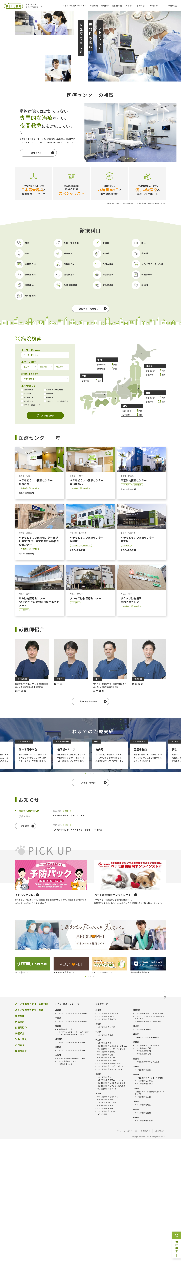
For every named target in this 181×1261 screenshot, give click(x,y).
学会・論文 (142, 5)
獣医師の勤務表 (26, 493)
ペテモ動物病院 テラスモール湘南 (148, 1021)
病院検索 (105, 5)
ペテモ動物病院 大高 (143, 1054)
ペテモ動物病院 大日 (143, 1097)
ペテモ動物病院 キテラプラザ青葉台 (149, 1013)
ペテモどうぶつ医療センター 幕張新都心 (72, 1021)
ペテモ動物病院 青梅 (105, 1108)
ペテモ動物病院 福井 (143, 1029)
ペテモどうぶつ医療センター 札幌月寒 (72, 1013)
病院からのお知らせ (29, 810)
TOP (165, 995)
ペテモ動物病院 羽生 (105, 1043)
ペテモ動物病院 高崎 (105, 1035)
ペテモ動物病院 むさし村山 (107, 1097)
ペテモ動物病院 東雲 (105, 1105)
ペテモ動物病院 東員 (143, 1070)
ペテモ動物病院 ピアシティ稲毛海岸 (111, 1086)
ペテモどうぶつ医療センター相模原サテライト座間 (150, 1017)
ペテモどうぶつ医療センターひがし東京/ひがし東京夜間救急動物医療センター (73, 1033)
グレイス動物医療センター (67, 1061)
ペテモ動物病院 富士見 (106, 1052)
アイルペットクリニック (106, 1102)
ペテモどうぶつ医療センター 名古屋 (71, 1050)
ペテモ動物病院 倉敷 (143, 1113)
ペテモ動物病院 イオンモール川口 (110, 1069)
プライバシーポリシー (125, 1131)
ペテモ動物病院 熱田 (143, 1051)
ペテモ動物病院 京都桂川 (144, 1081)
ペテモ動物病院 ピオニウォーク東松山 (112, 1046)
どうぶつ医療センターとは (75, 5)
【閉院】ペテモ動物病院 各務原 (147, 1037)
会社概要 (158, 1131)
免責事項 (144, 1131)
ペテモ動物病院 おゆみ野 (107, 1089)
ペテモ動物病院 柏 (104, 1077)
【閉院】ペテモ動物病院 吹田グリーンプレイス (150, 1093)
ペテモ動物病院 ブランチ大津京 (147, 1062)
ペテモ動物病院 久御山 (143, 1084)
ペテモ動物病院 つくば (106, 1027)
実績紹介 (129, 5)
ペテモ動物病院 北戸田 (106, 1057)
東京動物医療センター (65, 1029)
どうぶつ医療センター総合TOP (31, 1003)
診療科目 (94, 5)
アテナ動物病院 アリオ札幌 (107, 1013)
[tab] (125, 158)
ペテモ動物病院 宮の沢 (106, 1016)
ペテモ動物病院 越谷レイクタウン (110, 1063)
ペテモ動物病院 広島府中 (144, 1121)
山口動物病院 (102, 1114)
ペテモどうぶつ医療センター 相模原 (71, 1042)
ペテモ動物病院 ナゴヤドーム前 (147, 1045)
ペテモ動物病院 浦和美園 (107, 1060)
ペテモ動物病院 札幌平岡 (107, 1019)
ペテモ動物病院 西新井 (106, 1100)
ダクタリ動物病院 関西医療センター (71, 1058)
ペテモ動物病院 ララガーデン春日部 (111, 1049)
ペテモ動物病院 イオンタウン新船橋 (111, 1083)
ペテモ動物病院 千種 (143, 1048)
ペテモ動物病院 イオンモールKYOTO (149, 1078)
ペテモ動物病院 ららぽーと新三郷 (110, 1066)
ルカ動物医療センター (65, 1064)
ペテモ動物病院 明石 (143, 1105)
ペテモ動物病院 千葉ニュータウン (110, 1080)
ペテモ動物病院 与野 (105, 1055)
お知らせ (154, 5)
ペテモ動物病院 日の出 (106, 1111)
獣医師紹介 (117, 5)
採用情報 (171, 5)
